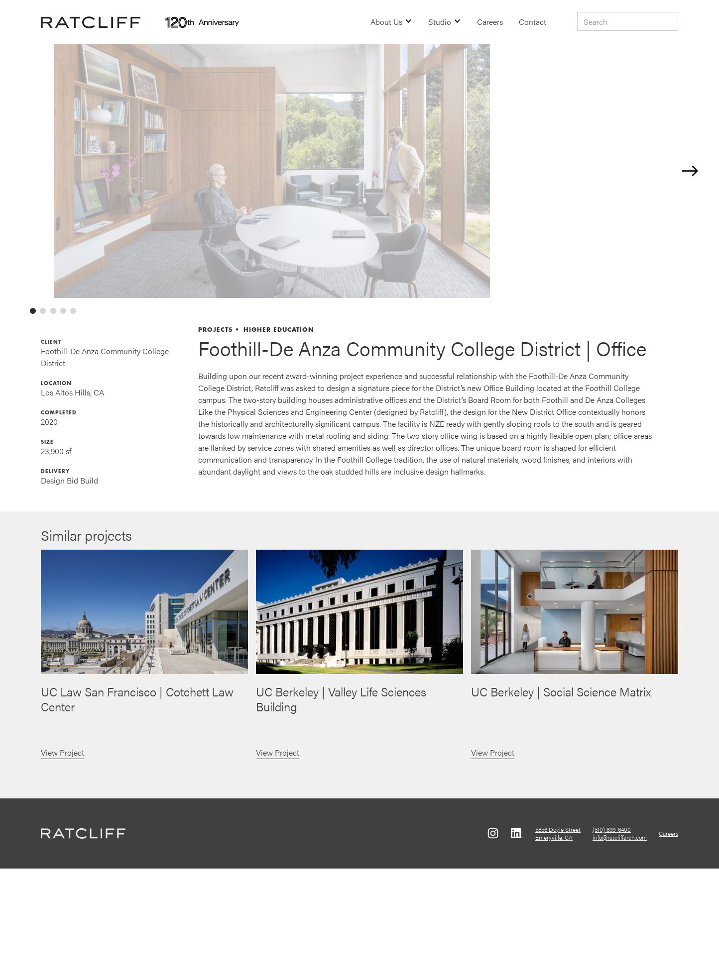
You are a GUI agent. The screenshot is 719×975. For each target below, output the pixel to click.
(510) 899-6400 (612, 936)
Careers (490, 21)
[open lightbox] (364, 224)
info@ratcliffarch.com (620, 944)
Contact (532, 21)
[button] (391, 22)
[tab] (33, 418)
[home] (90, 21)
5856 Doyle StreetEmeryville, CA (558, 940)
